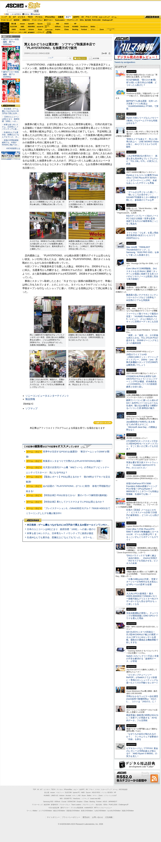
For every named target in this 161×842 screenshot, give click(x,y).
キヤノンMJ (22, 32)
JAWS (13, 29)
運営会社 (86, 817)
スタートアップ (104, 17)
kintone (31, 29)
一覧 (69, 58)
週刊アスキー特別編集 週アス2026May (11, 74)
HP (75, 24)
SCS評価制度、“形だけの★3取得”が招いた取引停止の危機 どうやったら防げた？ (141, 82)
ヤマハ (93, 29)
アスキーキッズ (6, 20)
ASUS (66, 24)
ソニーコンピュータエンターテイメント (47, 395)
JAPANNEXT (31, 32)
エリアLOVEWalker (45, 811)
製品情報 (30, 399)
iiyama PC (76, 792)
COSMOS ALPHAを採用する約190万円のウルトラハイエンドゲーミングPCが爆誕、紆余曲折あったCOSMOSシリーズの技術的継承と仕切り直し (141, 381)
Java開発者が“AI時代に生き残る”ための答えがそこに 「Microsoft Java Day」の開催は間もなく (141, 426)
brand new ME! (95, 798)
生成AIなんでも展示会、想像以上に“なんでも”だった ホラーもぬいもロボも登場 (68, 537)
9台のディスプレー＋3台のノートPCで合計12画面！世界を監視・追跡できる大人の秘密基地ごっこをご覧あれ (142, 220)
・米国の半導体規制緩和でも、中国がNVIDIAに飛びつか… (10, 142)
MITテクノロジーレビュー (103, 807)
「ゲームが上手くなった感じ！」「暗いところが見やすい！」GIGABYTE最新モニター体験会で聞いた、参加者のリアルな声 (142, 196)
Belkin (93, 26)
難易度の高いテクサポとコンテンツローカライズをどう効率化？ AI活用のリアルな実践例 (142, 297)
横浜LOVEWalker (59, 811)
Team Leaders (76, 804)
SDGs (82, 20)
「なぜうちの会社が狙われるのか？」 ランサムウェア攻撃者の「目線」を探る (142, 736)
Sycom (40, 24)
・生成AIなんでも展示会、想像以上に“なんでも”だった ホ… (10, 134)
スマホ (95, 17)
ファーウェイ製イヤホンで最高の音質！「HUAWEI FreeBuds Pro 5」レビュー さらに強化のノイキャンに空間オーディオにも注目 (142, 317)
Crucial (66, 26)
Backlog (75, 29)
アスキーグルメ (37, 20)
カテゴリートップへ (102, 422)
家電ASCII (26, 20)
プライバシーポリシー (71, 817)
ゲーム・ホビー (34, 5)
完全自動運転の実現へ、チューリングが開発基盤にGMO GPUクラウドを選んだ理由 (142, 616)
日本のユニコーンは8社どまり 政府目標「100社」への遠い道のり (61, 529)
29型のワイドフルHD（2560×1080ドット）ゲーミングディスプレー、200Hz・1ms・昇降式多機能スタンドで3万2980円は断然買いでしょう (142, 359)
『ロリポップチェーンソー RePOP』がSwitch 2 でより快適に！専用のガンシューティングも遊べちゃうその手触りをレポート (142, 679)
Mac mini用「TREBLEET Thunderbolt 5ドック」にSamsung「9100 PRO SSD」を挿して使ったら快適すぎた (142, 251)
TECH (30, 17)
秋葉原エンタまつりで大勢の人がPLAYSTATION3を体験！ (73, 461)
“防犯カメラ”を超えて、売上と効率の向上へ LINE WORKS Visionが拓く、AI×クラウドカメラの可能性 (142, 143)
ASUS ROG (31, 26)
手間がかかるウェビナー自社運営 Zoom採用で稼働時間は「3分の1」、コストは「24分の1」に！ (143, 699)
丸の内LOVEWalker (114, 811)
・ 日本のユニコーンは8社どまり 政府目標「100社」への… (10, 119)
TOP (34, 789)
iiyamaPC (31, 24)
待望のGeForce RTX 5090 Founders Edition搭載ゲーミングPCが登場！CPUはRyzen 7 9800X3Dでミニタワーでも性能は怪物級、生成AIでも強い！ (142, 488)
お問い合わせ (97, 817)
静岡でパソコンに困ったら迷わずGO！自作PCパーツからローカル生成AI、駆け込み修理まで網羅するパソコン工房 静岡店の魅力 (142, 404)
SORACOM (71, 801)
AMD (22, 26)
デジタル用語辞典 (77, 807)
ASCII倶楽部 (152, 17)
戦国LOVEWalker (128, 811)
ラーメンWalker (32, 811)
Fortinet (84, 29)
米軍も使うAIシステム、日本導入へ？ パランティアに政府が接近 (60, 533)
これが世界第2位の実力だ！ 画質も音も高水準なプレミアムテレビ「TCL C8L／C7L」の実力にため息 (142, 160)
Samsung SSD (48, 801)
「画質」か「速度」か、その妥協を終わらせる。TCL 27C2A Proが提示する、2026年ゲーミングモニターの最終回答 (142, 339)
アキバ (88, 17)
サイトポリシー (53, 817)
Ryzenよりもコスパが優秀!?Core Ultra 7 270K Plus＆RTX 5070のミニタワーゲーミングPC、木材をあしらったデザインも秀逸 (142, 179)
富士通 (13, 24)
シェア (50, 58)
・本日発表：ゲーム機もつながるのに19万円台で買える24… (10, 111)
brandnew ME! (49, 32)
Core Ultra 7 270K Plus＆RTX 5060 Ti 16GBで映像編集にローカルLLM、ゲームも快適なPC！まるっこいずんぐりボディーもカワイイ (142, 534)
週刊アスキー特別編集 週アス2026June (11, 41)
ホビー (68, 17)
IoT (14, 17)
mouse (22, 24)
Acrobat (22, 29)
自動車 (60, 17)
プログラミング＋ (88, 804)
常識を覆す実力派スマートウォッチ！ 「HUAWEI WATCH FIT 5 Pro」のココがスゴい (142, 465)
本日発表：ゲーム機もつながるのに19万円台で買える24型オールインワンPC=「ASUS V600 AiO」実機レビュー (84, 524)
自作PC (76, 17)
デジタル (39, 17)
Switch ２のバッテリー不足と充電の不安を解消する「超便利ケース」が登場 (142, 659)
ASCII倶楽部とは (13, 148)
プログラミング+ (72, 20)
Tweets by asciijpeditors (124, 62)
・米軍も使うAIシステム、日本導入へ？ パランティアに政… (10, 127)
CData (66, 29)
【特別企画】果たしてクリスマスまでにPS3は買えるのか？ (73, 501)
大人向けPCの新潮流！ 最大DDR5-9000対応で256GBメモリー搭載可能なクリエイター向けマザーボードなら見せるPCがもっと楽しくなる (142, 598)
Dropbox (57, 29)
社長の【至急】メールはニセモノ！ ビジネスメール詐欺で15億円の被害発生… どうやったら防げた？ (142, 514)
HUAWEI (75, 26)
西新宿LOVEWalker (73, 811)
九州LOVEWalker (100, 811)
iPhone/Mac (50, 17)
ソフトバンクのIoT (110, 29)
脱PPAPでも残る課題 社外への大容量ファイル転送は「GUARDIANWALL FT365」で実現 (142, 105)
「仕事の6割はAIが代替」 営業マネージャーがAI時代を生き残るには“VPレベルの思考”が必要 (142, 582)
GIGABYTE (40, 26)
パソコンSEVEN (49, 23)
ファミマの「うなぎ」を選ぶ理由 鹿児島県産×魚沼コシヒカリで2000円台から (143, 235)
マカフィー (13, 32)
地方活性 (88, 20)
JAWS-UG (54, 795)
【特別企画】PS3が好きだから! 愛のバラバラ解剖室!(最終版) (75, 495)
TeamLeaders (60, 20)
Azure (40, 29)
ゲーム (113, 17)
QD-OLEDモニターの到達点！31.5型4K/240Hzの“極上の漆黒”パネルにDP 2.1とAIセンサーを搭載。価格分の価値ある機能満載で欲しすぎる (142, 637)
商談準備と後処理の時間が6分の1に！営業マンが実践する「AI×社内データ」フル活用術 (142, 718)
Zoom (102, 29)
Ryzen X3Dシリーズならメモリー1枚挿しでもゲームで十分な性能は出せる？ (142, 120)
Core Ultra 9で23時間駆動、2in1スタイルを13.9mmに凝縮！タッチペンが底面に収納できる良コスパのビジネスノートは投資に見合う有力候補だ (142, 273)
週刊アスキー (48, 20)
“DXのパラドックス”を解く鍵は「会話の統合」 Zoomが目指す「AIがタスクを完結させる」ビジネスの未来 (142, 559)
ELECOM (13, 26)
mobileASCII (88, 807)
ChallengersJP (107, 20)
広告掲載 (109, 817)
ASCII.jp (14, 6)
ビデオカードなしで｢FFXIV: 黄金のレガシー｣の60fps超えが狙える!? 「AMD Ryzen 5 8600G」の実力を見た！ (142, 752)
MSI (57, 24)
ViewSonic (84, 26)
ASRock (57, 26)
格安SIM (16, 20)
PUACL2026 (96, 20)
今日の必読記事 (53, 807)
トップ (4, 17)
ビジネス (21, 17)
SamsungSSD (47, 26)
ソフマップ (40, 32)
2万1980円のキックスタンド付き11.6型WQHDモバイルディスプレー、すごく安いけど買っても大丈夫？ (142, 445)
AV (82, 17)
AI (10, 17)
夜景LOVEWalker (87, 811)
